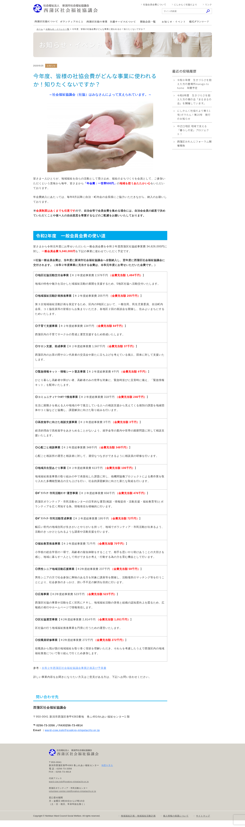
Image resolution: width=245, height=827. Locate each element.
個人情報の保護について (176, 816)
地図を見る (107, 765)
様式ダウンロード (199, 21)
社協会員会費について (154, 4)
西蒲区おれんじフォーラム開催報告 (194, 143)
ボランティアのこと (71, 21)
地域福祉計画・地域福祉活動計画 (138, 816)
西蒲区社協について (46, 21)
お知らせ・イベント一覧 (57, 29)
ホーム (40, 29)
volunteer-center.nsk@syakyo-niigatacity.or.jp (72, 791)
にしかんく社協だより (185, 4)
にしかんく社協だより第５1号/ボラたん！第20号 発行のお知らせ (193, 114)
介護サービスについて (122, 21)
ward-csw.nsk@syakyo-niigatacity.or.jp (72, 730)
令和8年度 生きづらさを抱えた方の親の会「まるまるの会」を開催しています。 (194, 99)
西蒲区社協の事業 (97, 21)
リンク (208, 4)
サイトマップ (203, 816)
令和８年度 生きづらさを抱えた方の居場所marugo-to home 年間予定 (194, 84)
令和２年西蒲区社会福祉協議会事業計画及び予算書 (74, 668)
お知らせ (173, 21)
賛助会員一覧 (148, 21)
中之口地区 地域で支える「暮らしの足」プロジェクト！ (193, 130)
